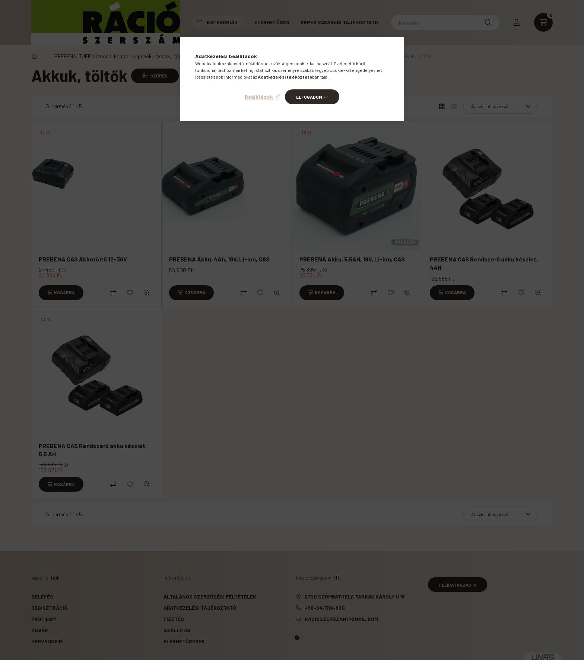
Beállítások (259, 96)
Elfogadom (309, 96)
